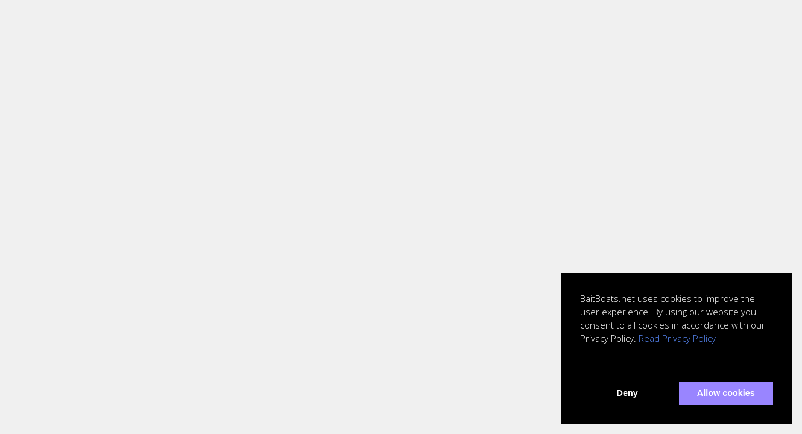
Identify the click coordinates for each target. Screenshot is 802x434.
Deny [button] (627, 393)
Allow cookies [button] (726, 393)
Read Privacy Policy (677, 338)
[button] (582, 365)
